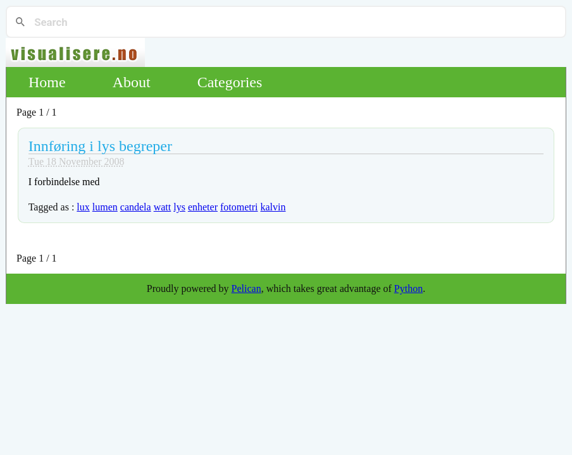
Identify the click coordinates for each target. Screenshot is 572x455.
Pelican (246, 288)
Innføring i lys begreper (100, 146)
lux (83, 207)
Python (408, 288)
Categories (230, 82)
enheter (203, 207)
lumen (105, 207)
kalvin (273, 207)
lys (179, 207)
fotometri (239, 207)
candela (135, 207)
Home (47, 82)
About (132, 82)
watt (162, 207)
